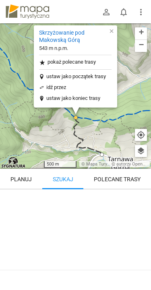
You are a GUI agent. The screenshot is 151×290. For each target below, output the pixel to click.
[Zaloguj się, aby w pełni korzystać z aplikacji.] (140, 268)
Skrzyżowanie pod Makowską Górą (62, 36)
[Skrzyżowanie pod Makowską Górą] (75, 223)
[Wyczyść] (140, 198)
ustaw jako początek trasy (76, 76)
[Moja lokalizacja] (141, 135)
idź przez (56, 87)
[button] (76, 118)
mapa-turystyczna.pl (27, 11)
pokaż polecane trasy (67, 62)
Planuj (21, 179)
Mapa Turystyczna (104, 164)
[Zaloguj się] (106, 12)
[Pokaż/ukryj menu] (140, 12)
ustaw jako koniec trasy (73, 98)
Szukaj (63, 179)
